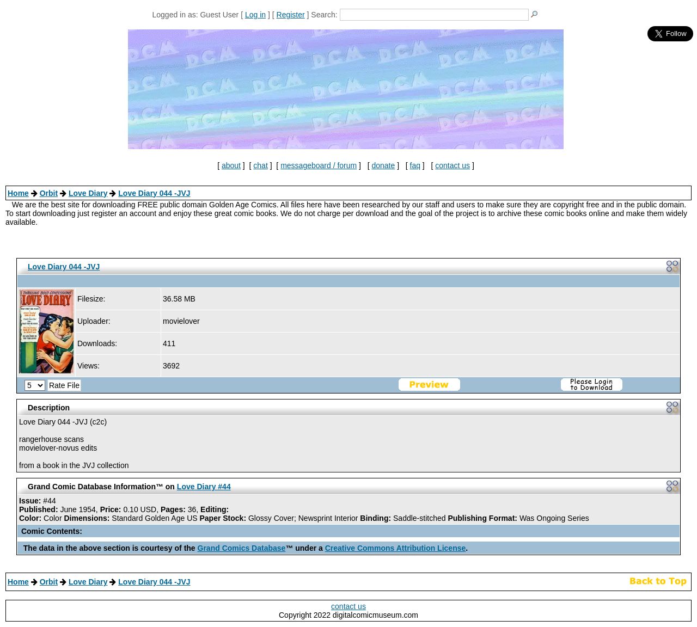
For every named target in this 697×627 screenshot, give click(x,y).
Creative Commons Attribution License (395, 548)
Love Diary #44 (204, 486)
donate (383, 165)
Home (18, 193)
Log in (255, 14)
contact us (452, 165)
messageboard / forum (318, 165)
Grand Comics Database (242, 548)
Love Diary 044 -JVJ (154, 193)
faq (415, 165)
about (231, 165)
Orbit (49, 193)
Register (291, 14)
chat (260, 165)
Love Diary (88, 193)
